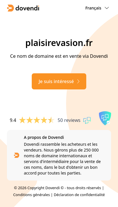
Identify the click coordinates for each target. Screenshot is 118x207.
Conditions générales (31, 194)
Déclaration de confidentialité (79, 194)
